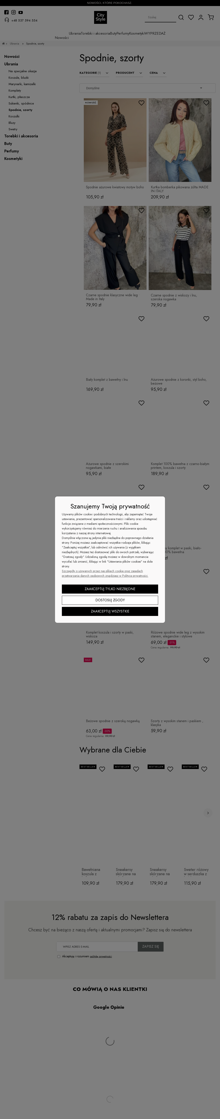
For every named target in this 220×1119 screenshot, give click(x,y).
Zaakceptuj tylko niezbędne (110, 588)
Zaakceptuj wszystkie (110, 611)
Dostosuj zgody (110, 600)
